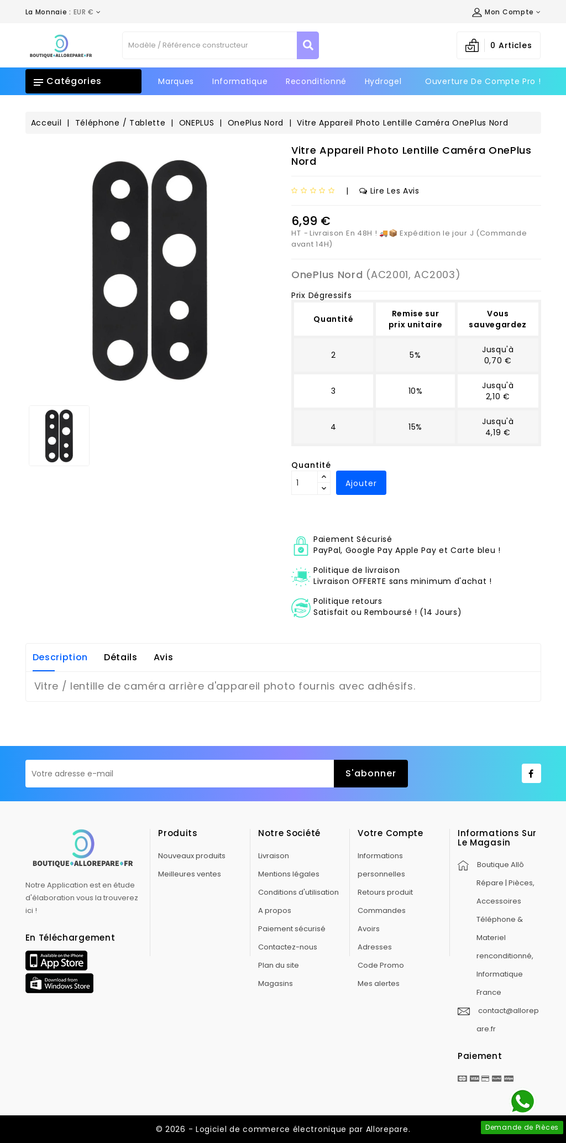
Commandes (382, 910)
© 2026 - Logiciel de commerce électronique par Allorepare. (283, 1129)
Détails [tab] (121, 657)
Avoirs (369, 928)
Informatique (240, 81)
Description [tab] (60, 657)
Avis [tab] (164, 657)
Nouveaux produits (192, 855)
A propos (274, 910)
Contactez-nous (287, 947)
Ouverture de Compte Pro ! (483, 81)
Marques (176, 81)
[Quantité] (304, 483)
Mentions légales (288, 874)
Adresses (375, 947)
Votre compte (390, 833)
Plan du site (278, 965)
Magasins (275, 983)
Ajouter (361, 483)
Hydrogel (383, 81)
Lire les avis (389, 190)
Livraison (273, 855)
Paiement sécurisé (292, 928)
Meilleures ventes (189, 874)
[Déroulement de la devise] (63, 12)
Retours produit (385, 892)
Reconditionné (316, 81)
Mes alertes (379, 983)
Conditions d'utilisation (298, 892)
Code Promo (381, 965)
